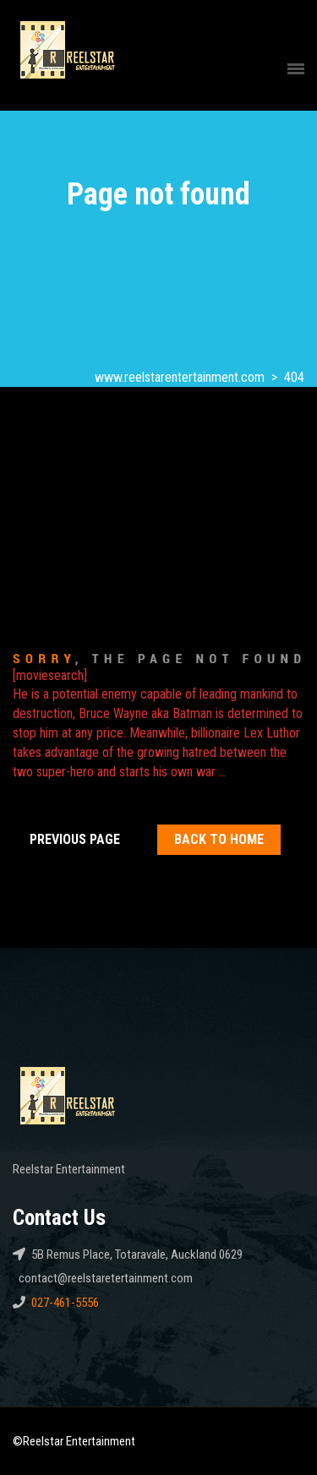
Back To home (219, 839)
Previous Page (75, 839)
